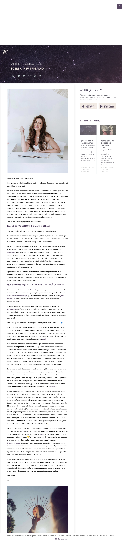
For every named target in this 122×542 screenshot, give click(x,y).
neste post (52, 386)
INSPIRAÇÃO (31, 64)
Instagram (11, 252)
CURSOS (23, 64)
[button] (13, 75)
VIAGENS (39, 64)
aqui (58, 323)
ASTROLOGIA (15, 64)
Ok (56, 539)
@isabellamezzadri (14, 443)
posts (42, 434)
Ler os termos (63, 539)
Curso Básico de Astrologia (17, 296)
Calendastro (32, 290)
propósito (32, 449)
